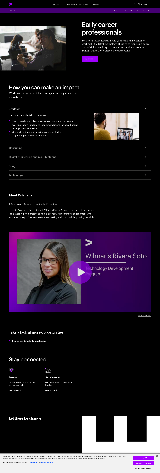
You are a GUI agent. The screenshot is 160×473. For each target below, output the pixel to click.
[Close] (156, 456)
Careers (12, 11)
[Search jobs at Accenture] (15, 390)
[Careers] (97, 4)
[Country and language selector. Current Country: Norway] (143, 4)
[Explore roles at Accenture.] (90, 59)
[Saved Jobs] (129, 10)
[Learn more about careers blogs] (51, 390)
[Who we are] (85, 4)
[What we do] (58, 4)
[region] (80, 463)
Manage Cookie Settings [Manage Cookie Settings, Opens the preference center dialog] (143, 468)
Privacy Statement (47, 462)
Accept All (143, 458)
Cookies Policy (33, 462)
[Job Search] (117, 10)
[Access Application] (144, 10)
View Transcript (144, 315)
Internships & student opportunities (29, 340)
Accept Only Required (143, 463)
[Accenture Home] (15, 4)
